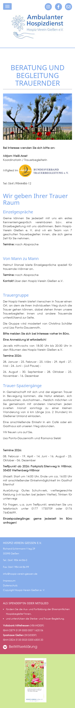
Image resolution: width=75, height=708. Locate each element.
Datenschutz (10, 585)
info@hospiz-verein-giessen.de (20, 573)
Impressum (9, 580)
